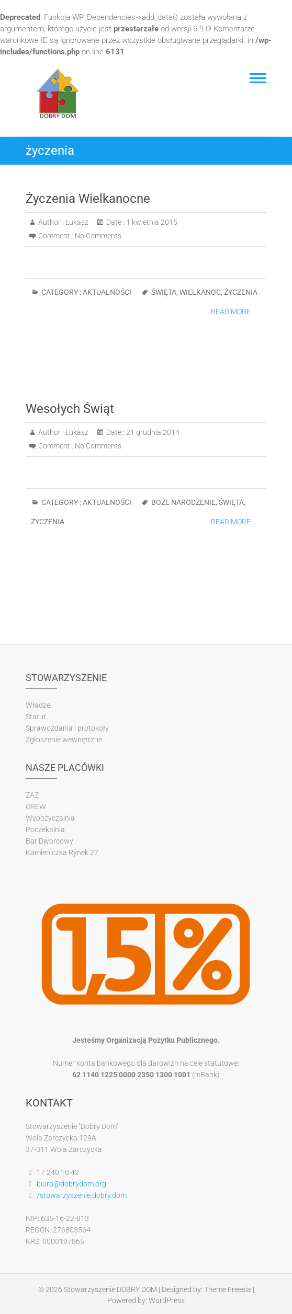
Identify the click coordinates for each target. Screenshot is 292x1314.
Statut (36, 716)
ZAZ (32, 795)
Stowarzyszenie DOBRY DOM (110, 1289)
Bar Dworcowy (49, 841)
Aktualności (107, 292)
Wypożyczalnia (50, 818)
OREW (36, 806)
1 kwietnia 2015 (151, 222)
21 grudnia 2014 (152, 432)
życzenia (240, 292)
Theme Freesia (227, 1289)
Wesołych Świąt (70, 408)
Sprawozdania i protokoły (67, 728)
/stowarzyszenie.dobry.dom (82, 1195)
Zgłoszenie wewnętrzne (64, 739)
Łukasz (76, 222)
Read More (231, 311)
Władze (38, 705)
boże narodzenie (183, 502)
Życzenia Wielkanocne (88, 198)
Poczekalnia (45, 829)
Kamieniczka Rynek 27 (62, 852)
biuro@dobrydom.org (71, 1184)
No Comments (98, 236)
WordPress (167, 1300)
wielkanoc (200, 292)
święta (163, 292)
